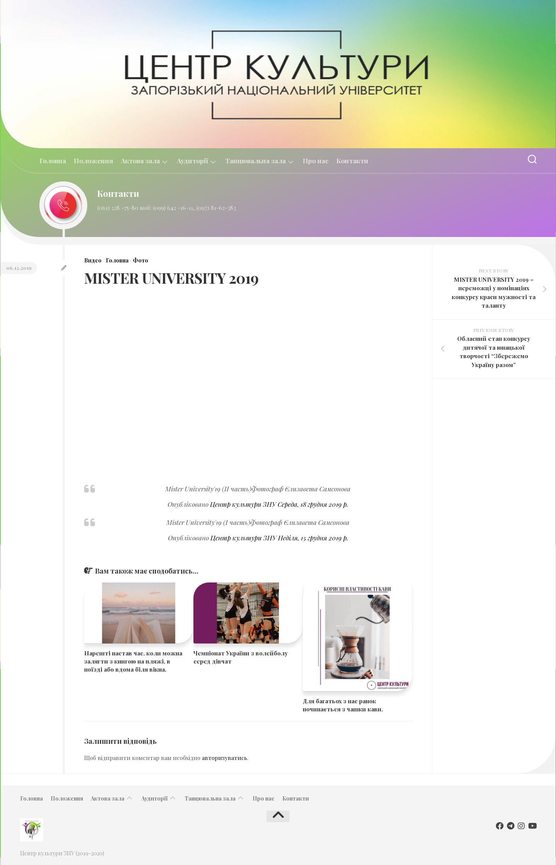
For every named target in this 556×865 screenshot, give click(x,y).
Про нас (316, 160)
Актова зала (140, 161)
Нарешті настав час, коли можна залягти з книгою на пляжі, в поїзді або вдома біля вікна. (133, 661)
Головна (52, 160)
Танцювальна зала (255, 161)
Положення (93, 160)
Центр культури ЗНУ (243, 504)
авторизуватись (224, 758)
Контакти (352, 160)
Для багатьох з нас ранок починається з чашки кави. (343, 705)
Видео (93, 260)
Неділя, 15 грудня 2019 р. (313, 537)
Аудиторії (192, 161)
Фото (140, 260)
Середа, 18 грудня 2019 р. (313, 504)
